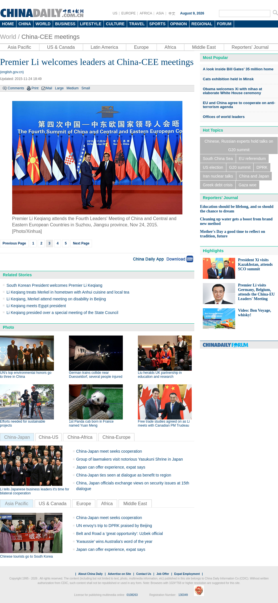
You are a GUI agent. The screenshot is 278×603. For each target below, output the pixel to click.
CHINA (24, 24)
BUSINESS (65, 24)
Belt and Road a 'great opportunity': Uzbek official (119, 533)
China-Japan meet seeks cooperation (109, 451)
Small (85, 88)
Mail (49, 88)
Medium (72, 88)
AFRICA (146, 13)
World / (10, 36)
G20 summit (239, 167)
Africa (170, 47)
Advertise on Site (119, 573)
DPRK (262, 167)
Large (59, 88)
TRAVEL (137, 24)
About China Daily (90, 573)
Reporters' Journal (250, 47)
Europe (141, 47)
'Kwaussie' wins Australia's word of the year (114, 541)
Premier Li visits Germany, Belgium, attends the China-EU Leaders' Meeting (256, 292)
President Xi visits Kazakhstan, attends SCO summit (255, 264)
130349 (183, 594)
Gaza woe (247, 185)
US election (213, 167)
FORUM (224, 24)
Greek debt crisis (218, 185)
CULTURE (115, 24)
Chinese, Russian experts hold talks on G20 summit (239, 145)
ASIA (160, 13)
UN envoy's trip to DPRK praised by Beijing (114, 525)
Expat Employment (187, 573)
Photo (8, 327)
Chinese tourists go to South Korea (26, 556)
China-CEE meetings (50, 36)
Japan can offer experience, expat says (110, 467)
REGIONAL (201, 24)
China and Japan (254, 176)
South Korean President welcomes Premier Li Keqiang (54, 285)
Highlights (213, 250)
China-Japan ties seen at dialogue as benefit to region (123, 475)
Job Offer (162, 573)
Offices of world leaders (224, 117)
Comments (16, 88)
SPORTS (157, 24)
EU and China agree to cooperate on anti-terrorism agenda (239, 105)
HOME (8, 24)
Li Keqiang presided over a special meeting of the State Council (62, 312)
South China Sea (218, 158)
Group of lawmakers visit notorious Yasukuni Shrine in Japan (129, 459)
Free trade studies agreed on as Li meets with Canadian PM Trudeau (164, 423)
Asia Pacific (19, 47)
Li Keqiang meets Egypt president (36, 305)
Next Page (81, 243)
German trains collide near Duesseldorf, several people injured (95, 375)
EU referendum (252, 158)
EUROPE (128, 13)
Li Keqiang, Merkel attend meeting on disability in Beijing (56, 299)
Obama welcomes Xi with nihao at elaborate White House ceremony (232, 91)
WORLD (42, 24)
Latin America (104, 47)
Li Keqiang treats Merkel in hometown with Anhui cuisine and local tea (68, 292)
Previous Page (14, 243)
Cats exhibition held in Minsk (228, 79)
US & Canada (61, 47)
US (115, 13)
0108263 (132, 594)
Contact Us (143, 573)
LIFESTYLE (90, 24)
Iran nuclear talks (218, 176)
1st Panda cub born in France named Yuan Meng (91, 423)
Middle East (204, 47)
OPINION (178, 24)
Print (35, 88)
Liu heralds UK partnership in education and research (160, 375)
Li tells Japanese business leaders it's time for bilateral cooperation (34, 491)
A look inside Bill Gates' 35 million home (238, 69)
